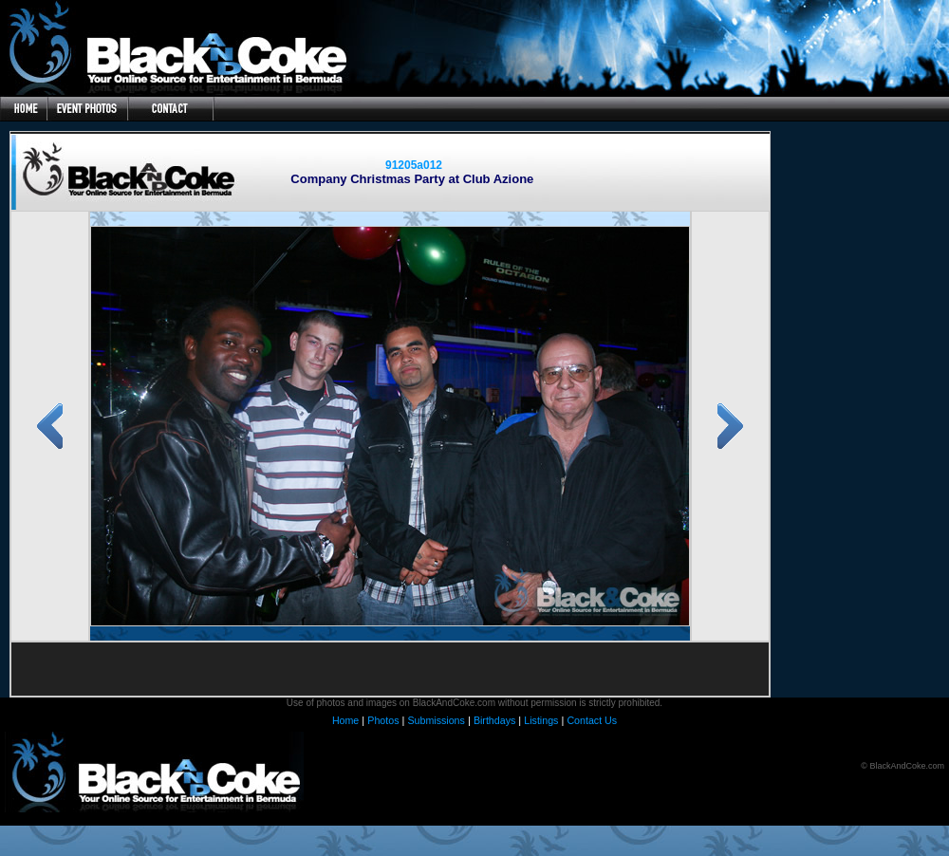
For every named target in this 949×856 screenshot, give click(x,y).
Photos (383, 720)
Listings (541, 720)
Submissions (435, 720)
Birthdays (494, 720)
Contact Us (592, 720)
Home (345, 720)
